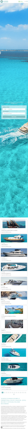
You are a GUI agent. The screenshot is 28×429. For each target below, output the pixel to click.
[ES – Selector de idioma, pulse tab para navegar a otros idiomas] (25, 1)
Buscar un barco (14, 116)
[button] (1, 427)
